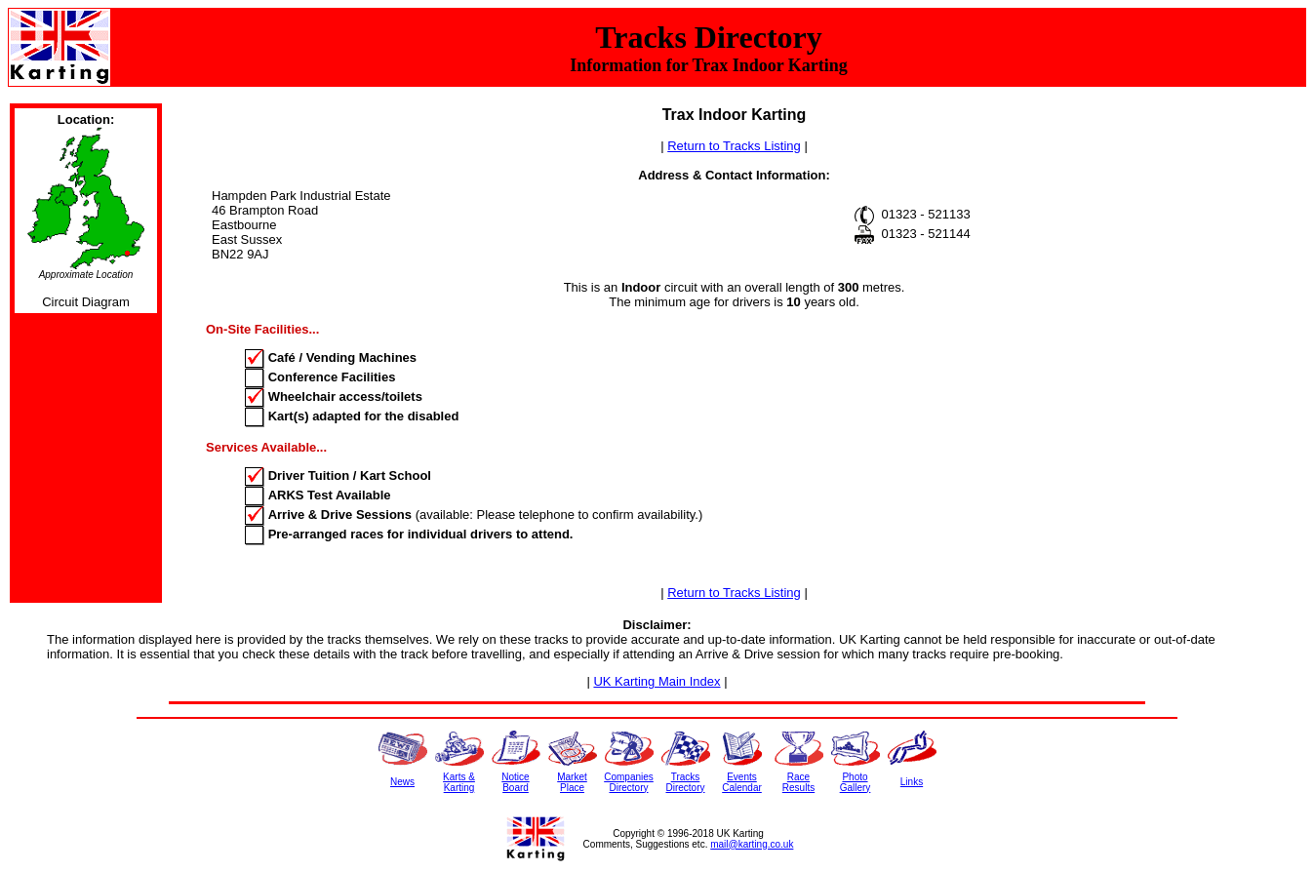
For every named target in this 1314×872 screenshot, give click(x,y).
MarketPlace (572, 782)
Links (911, 781)
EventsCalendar (742, 782)
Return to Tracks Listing (734, 146)
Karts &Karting (459, 782)
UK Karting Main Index (656, 681)
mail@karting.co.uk (751, 844)
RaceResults (798, 782)
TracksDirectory (684, 782)
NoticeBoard (515, 782)
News (402, 781)
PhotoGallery (855, 782)
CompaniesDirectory (629, 782)
